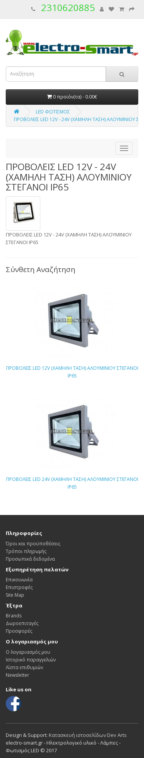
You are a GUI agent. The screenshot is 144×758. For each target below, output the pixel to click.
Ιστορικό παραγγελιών (31, 659)
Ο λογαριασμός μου (28, 652)
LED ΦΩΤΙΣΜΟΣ (53, 111)
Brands (14, 615)
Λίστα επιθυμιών (24, 667)
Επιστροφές (19, 587)
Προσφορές (19, 631)
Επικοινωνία (19, 579)
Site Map (15, 595)
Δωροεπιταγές (22, 623)
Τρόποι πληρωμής (26, 551)
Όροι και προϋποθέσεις (33, 543)
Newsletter (17, 675)
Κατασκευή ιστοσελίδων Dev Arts (88, 735)
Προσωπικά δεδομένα (30, 559)
